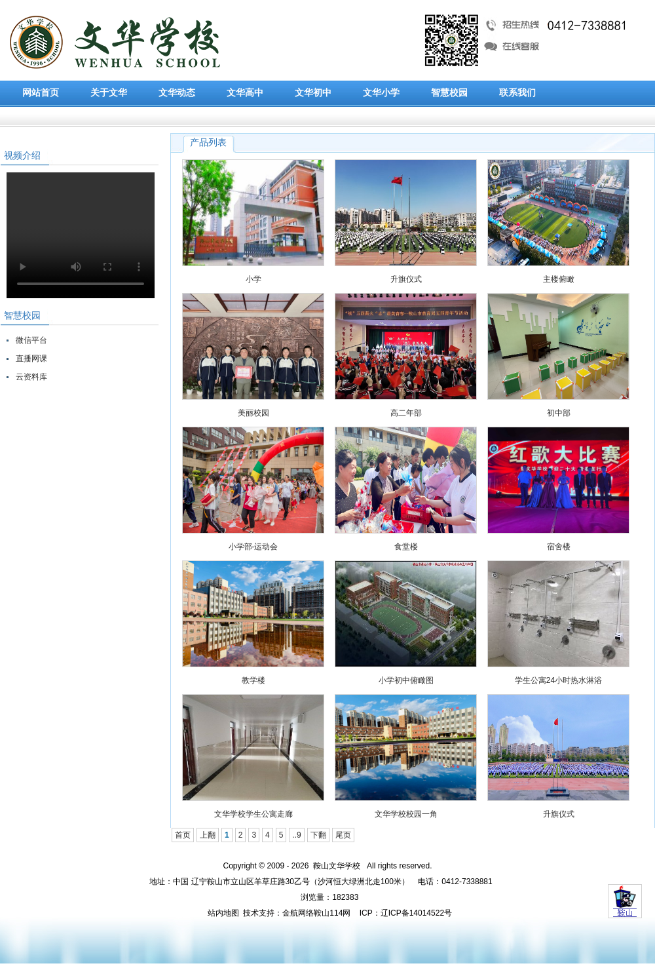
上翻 (207, 835)
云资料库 (31, 376)
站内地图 (223, 913)
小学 (253, 279)
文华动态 (177, 93)
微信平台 (31, 340)
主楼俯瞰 (558, 279)
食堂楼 (406, 546)
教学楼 (253, 680)
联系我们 (517, 93)
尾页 (343, 835)
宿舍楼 (559, 546)
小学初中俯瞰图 (406, 680)
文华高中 (245, 93)
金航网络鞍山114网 (316, 913)
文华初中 (313, 93)
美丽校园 (253, 413)
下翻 (318, 835)
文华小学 (381, 93)
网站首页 (40, 93)
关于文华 (108, 93)
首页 (183, 835)
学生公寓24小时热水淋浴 (558, 680)
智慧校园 (449, 93)
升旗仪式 (406, 279)
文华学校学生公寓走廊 (253, 814)
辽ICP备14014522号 (416, 913)
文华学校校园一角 (406, 814)
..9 (296, 835)
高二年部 (406, 413)
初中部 (559, 413)
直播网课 (31, 358)
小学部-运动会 (253, 546)
